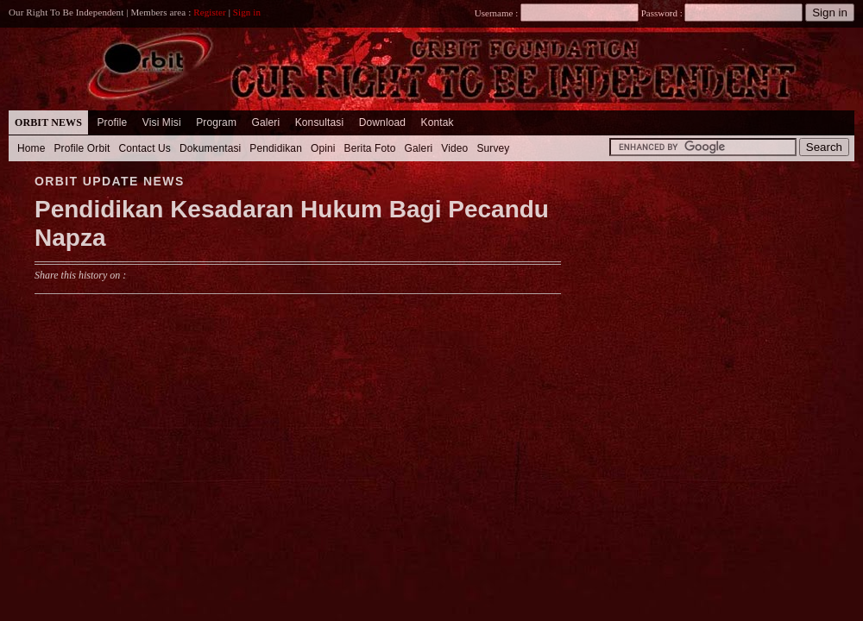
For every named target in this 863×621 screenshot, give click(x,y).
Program (216, 122)
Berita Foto (370, 148)
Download (382, 122)
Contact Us (144, 148)
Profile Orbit (82, 148)
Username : (557, 13)
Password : (661, 13)
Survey (492, 148)
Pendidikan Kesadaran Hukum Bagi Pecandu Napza (292, 224)
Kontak (437, 122)
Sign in (247, 12)
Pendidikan (275, 148)
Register (209, 12)
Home (31, 148)
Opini (323, 148)
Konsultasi (319, 122)
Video (454, 148)
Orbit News (48, 122)
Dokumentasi (210, 148)
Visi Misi (161, 122)
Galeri (265, 122)
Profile (112, 122)
